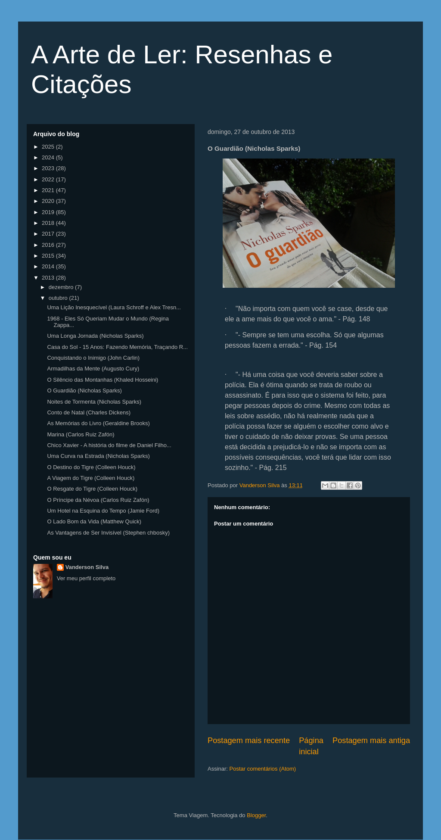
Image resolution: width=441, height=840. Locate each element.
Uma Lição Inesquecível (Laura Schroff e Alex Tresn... (113, 307)
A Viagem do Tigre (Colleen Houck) (90, 478)
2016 (49, 245)
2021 (49, 190)
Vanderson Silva (87, 567)
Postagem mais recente (249, 740)
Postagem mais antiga (371, 740)
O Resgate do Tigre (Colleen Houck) (92, 488)
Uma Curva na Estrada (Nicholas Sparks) (98, 456)
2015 (49, 255)
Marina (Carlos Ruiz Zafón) (80, 434)
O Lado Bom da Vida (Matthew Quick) (94, 521)
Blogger (256, 815)
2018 (49, 223)
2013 (49, 277)
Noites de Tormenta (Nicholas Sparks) (94, 401)
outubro (59, 298)
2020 (49, 201)
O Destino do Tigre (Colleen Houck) (91, 467)
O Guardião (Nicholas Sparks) (84, 390)
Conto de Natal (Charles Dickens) (88, 412)
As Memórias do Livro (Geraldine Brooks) (98, 423)
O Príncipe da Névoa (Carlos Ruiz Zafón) (98, 500)
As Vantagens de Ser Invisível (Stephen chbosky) (108, 532)
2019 (49, 212)
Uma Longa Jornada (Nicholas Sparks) (95, 336)
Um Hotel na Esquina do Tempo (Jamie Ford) (103, 510)
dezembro (62, 287)
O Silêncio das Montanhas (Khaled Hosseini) (102, 379)
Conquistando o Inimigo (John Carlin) (93, 358)
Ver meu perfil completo (86, 578)
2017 (49, 233)
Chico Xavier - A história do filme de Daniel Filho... (109, 445)
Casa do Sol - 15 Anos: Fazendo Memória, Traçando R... (117, 347)
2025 (49, 146)
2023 (49, 168)
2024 (49, 157)
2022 (49, 179)
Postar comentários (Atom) (263, 768)
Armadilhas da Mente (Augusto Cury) (93, 368)
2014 (49, 266)
